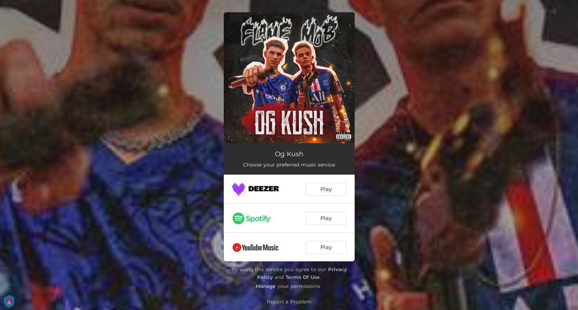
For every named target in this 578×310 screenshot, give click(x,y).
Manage (266, 286)
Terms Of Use (303, 277)
